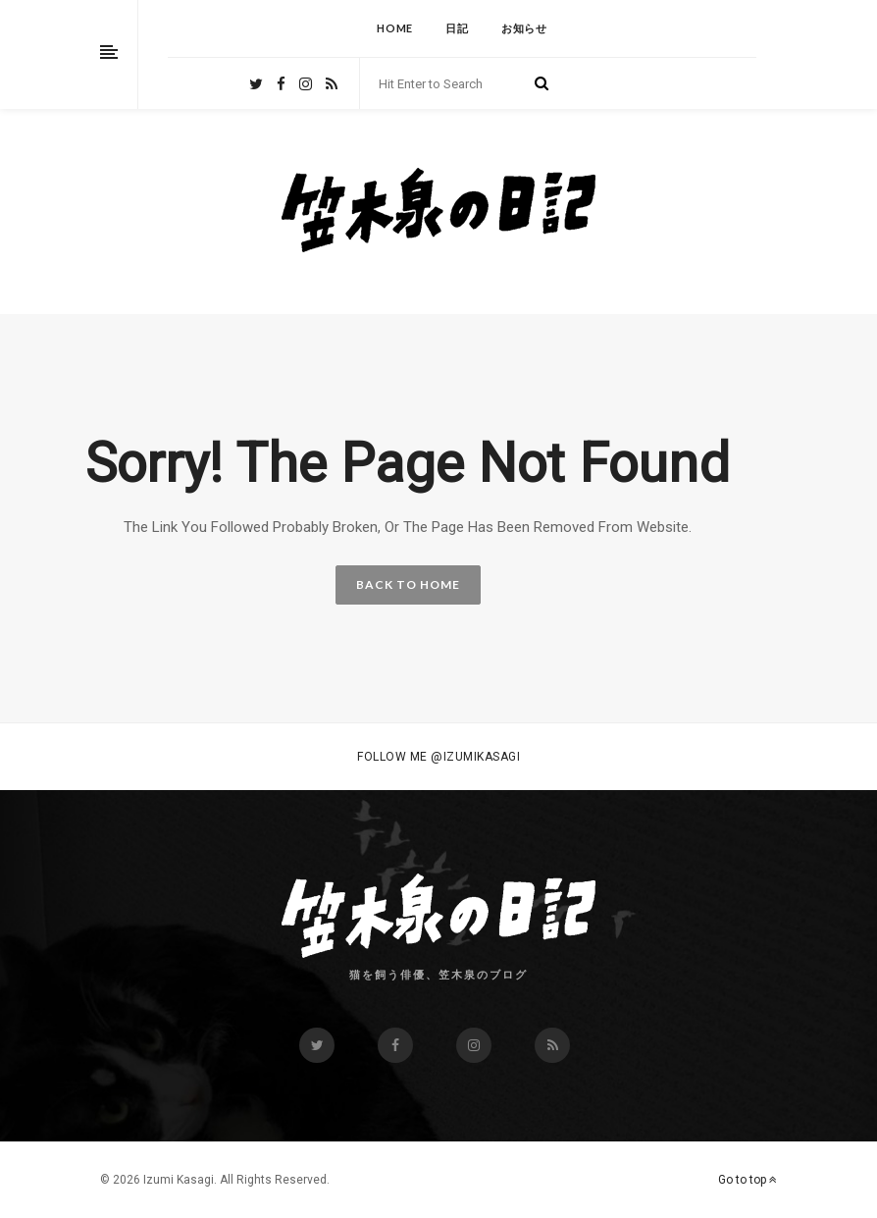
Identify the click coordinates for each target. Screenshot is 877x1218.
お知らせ (524, 28)
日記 (457, 28)
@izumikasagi (475, 757)
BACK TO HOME (408, 584)
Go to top (747, 1180)
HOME (395, 28)
